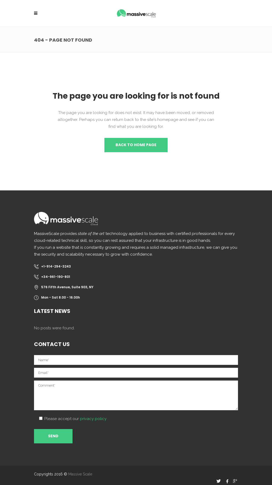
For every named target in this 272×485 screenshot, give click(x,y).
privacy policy (93, 418)
